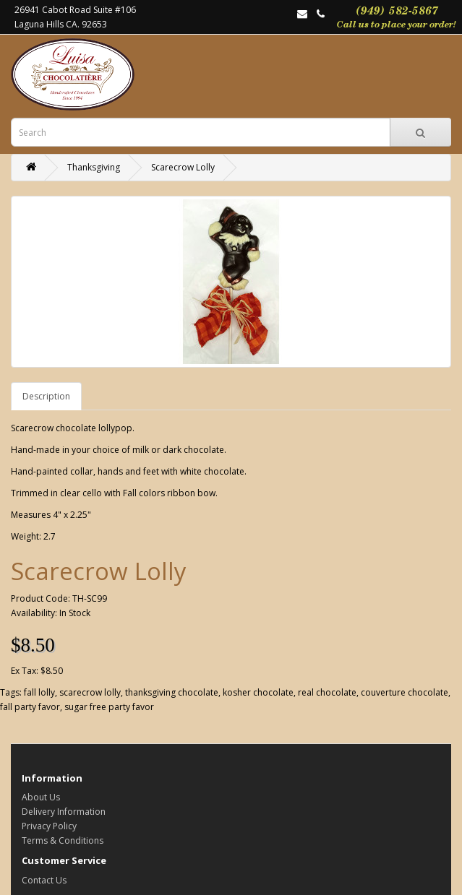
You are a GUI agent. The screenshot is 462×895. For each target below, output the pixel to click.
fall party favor (30, 707)
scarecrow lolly (90, 692)
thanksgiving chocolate (171, 692)
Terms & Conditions (62, 840)
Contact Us (44, 880)
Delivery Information (64, 811)
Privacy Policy (49, 826)
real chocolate (327, 692)
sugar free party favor (109, 707)
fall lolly (39, 692)
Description (46, 396)
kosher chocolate (258, 692)
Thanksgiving (93, 167)
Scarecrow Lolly (183, 167)
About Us (41, 797)
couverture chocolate (404, 692)
